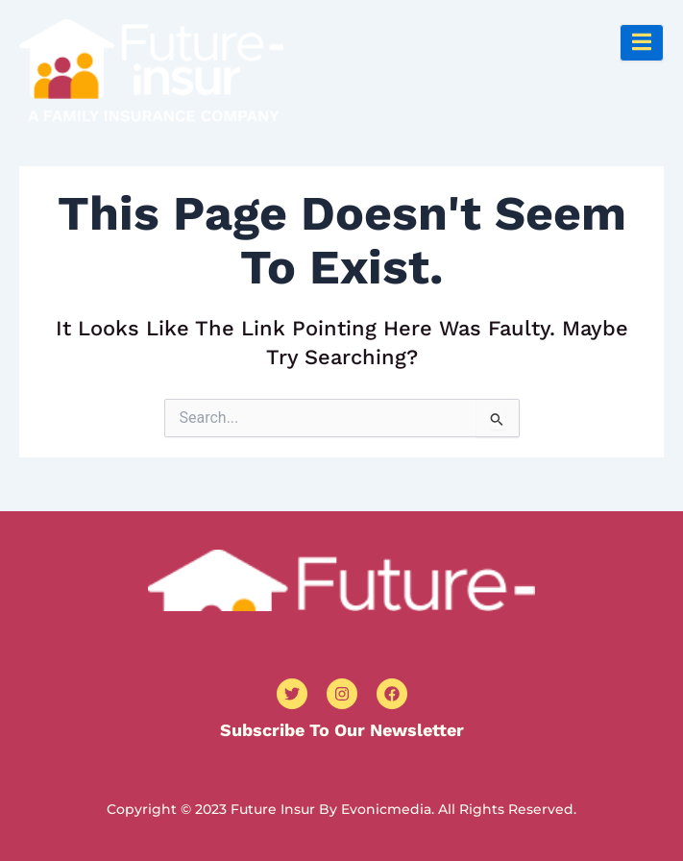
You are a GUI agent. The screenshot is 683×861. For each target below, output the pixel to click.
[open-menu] (642, 43)
